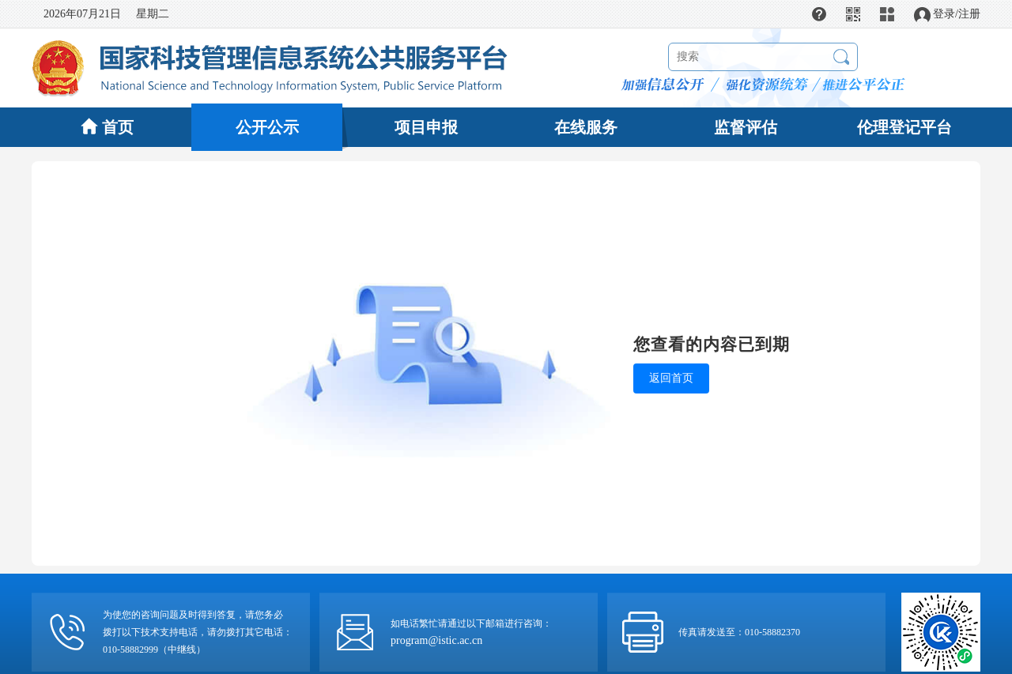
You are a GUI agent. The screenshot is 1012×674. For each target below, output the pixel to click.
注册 (969, 14)
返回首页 (671, 378)
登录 (944, 14)
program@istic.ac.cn (436, 640)
